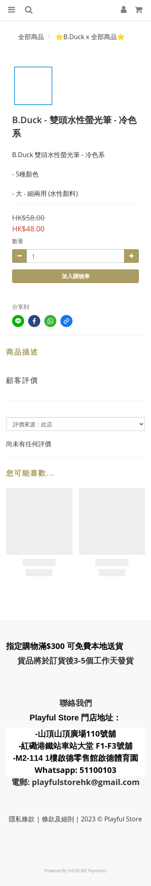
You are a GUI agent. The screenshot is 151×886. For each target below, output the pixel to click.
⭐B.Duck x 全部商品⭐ (90, 36)
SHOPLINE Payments (87, 870)
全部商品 (31, 36)
